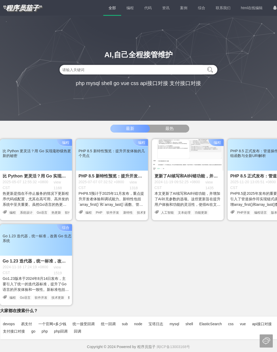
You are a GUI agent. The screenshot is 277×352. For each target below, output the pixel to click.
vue (125, 83)
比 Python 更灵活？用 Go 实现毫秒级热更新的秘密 (51, 176)
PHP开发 (243, 212)
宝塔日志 (155, 324)
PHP (99, 212)
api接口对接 (154, 83)
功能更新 (201, 212)
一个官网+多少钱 (52, 324)
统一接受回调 (84, 324)
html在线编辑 (252, 8)
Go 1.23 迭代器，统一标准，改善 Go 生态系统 (47, 261)
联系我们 (223, 8)
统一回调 (108, 324)
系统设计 (26, 212)
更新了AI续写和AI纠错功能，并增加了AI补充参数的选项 (207, 176)
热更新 (56, 212)
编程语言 (260, 212)
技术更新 (143, 212)
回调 (77, 331)
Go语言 (42, 212)
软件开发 (112, 212)
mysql (93, 83)
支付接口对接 (185, 83)
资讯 (166, 8)
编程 (130, 8)
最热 (169, 128)
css (135, 83)
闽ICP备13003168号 (173, 347)
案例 (183, 8)
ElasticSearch (210, 324)
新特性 (128, 212)
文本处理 (184, 212)
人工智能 (167, 212)
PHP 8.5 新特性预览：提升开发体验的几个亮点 (123, 176)
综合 (201, 8)
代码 (148, 8)
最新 (130, 128)
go (116, 83)
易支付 (26, 324)
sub (125, 324)
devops (9, 324)
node (138, 324)
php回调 (61, 331)
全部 (112, 8)
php (80, 83)
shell (106, 83)
